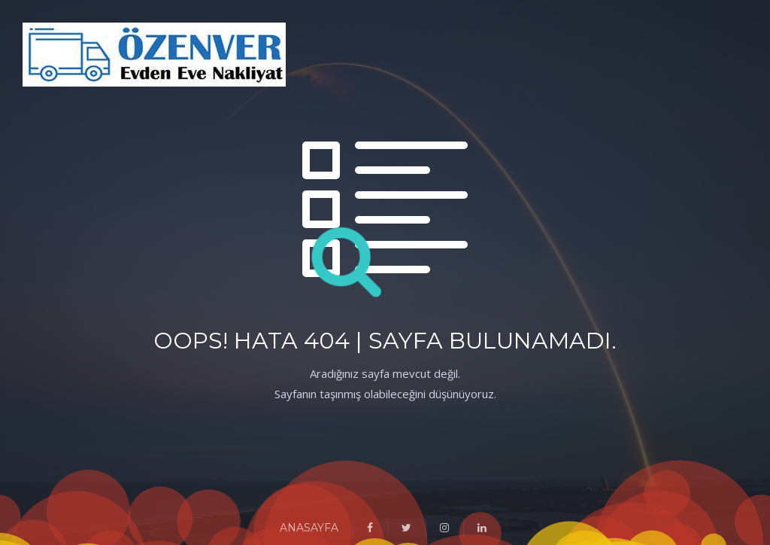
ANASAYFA (309, 527)
